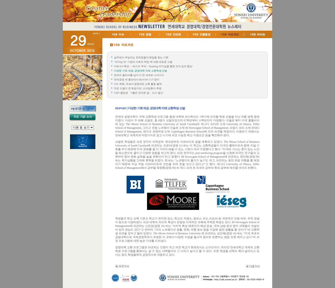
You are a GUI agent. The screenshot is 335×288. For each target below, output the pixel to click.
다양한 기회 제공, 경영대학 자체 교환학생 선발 (140, 70)
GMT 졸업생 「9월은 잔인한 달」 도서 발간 (138, 92)
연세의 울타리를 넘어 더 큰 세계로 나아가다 (139, 75)
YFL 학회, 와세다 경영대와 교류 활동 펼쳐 (138, 84)
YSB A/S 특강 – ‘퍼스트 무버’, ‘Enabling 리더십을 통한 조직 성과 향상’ (153, 66)
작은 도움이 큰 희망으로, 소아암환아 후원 (137, 88)
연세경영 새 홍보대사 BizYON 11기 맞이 (136, 79)
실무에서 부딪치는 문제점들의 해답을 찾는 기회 (141, 57)
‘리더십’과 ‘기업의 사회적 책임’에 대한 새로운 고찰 (143, 61)
